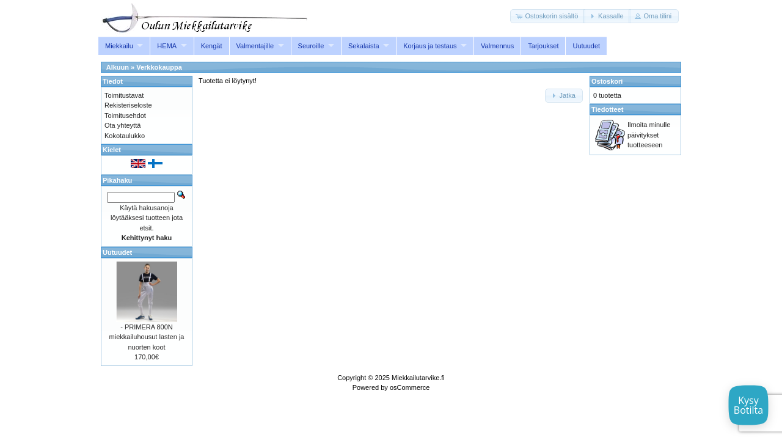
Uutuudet (586, 46)
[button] (547, 16)
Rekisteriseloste (128, 105)
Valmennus (497, 46)
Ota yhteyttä (122, 125)
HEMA (167, 46)
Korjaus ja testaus (429, 46)
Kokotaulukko (124, 135)
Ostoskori (607, 81)
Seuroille (311, 46)
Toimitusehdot (125, 115)
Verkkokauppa (159, 67)
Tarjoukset (543, 46)
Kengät (211, 46)
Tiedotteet (607, 109)
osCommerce (409, 387)
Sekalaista (363, 46)
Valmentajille (255, 46)
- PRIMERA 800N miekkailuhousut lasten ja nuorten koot (147, 337)
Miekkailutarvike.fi (418, 377)
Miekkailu (119, 46)
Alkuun (117, 67)
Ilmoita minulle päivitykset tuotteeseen (648, 134)
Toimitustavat (124, 95)
